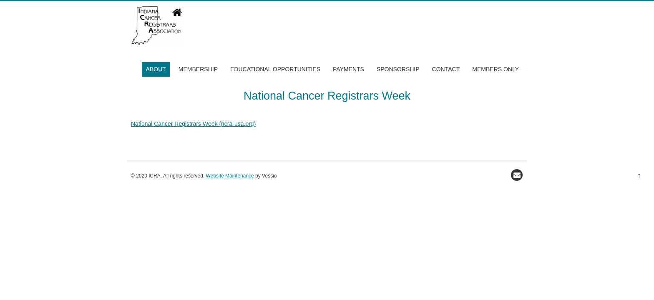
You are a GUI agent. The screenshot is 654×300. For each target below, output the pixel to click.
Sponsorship (398, 69)
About (156, 69)
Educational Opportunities (275, 69)
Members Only (495, 69)
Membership (198, 69)
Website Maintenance (230, 176)
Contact (446, 69)
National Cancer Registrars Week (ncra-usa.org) (193, 123)
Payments (348, 69)
